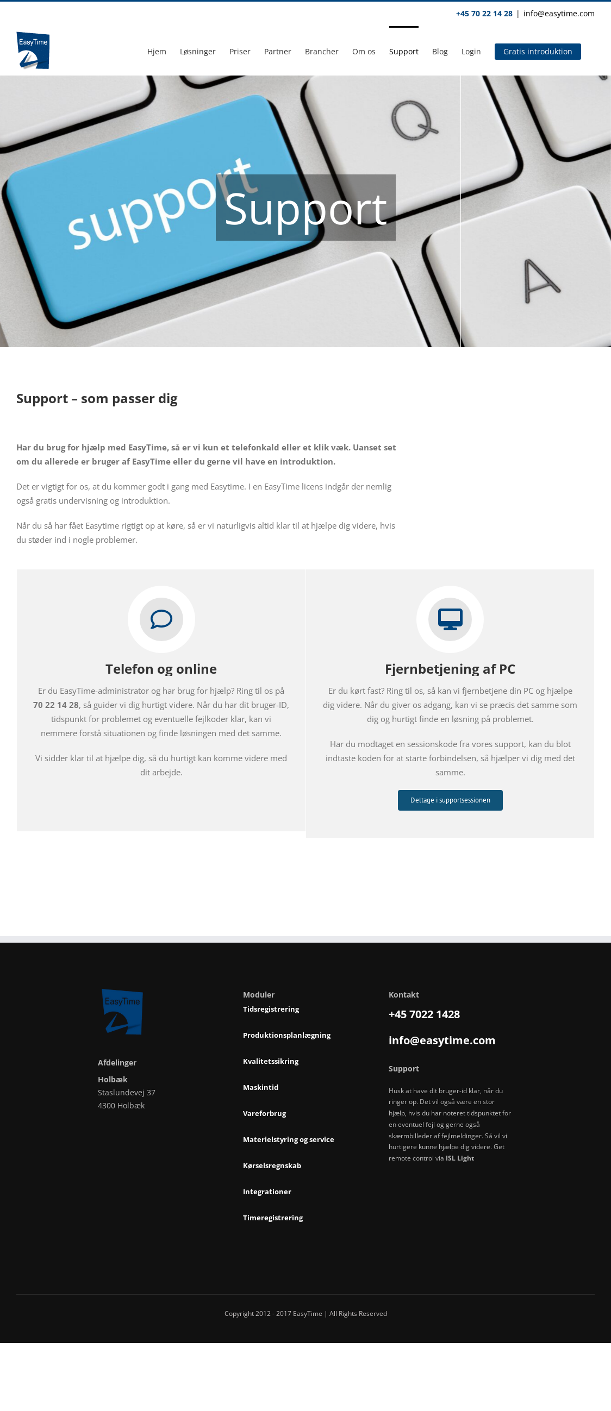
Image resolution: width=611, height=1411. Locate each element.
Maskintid (260, 1087)
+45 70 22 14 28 (484, 13)
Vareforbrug (264, 1113)
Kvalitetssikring (270, 1061)
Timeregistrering (273, 1218)
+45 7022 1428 (424, 1014)
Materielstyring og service (288, 1140)
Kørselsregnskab (272, 1166)
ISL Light (460, 1158)
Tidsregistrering (271, 1009)
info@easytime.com (559, 13)
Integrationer (267, 1192)
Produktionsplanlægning (287, 1035)
